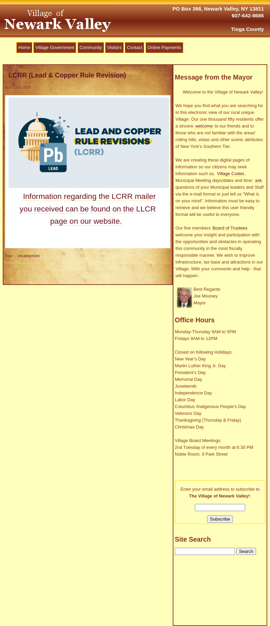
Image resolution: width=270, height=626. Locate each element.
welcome (204, 126)
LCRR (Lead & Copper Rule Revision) (67, 75)
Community (91, 47)
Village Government (54, 47)
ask (258, 180)
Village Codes (230, 173)
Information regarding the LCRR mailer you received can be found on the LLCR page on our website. (88, 208)
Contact (134, 47)
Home (24, 47)
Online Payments (164, 47)
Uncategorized (28, 256)
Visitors (114, 47)
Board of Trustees (230, 228)
